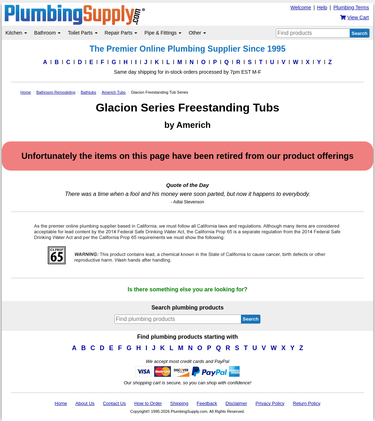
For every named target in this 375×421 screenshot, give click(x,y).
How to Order (148, 403)
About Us (85, 403)
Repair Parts (121, 33)
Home (25, 92)
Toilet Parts (82, 33)
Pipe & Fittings (162, 33)
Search (359, 33)
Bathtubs (88, 92)
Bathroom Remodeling (55, 92)
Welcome (301, 7)
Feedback (207, 403)
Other (197, 33)
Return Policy (306, 403)
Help (322, 7)
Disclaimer (236, 403)
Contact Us (114, 403)
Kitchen (16, 33)
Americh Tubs (113, 92)
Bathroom (47, 33)
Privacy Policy (270, 403)
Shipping (179, 403)
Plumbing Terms (351, 7)
